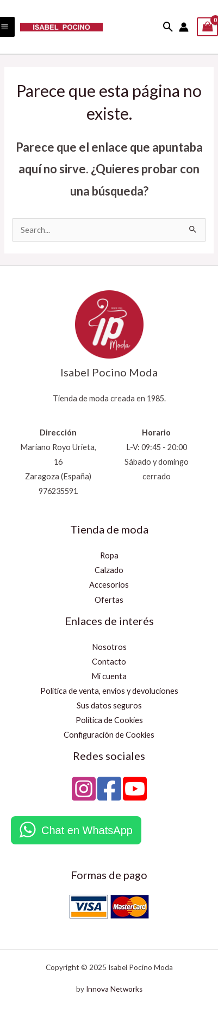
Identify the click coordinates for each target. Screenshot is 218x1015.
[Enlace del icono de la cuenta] (184, 27)
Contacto (109, 661)
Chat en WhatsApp (87, 830)
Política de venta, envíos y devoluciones (109, 690)
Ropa (109, 555)
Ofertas (109, 599)
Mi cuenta (109, 676)
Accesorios (109, 584)
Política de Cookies (109, 720)
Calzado (109, 570)
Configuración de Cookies (109, 734)
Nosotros (109, 647)
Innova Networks (114, 989)
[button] (168, 27)
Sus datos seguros (109, 705)
